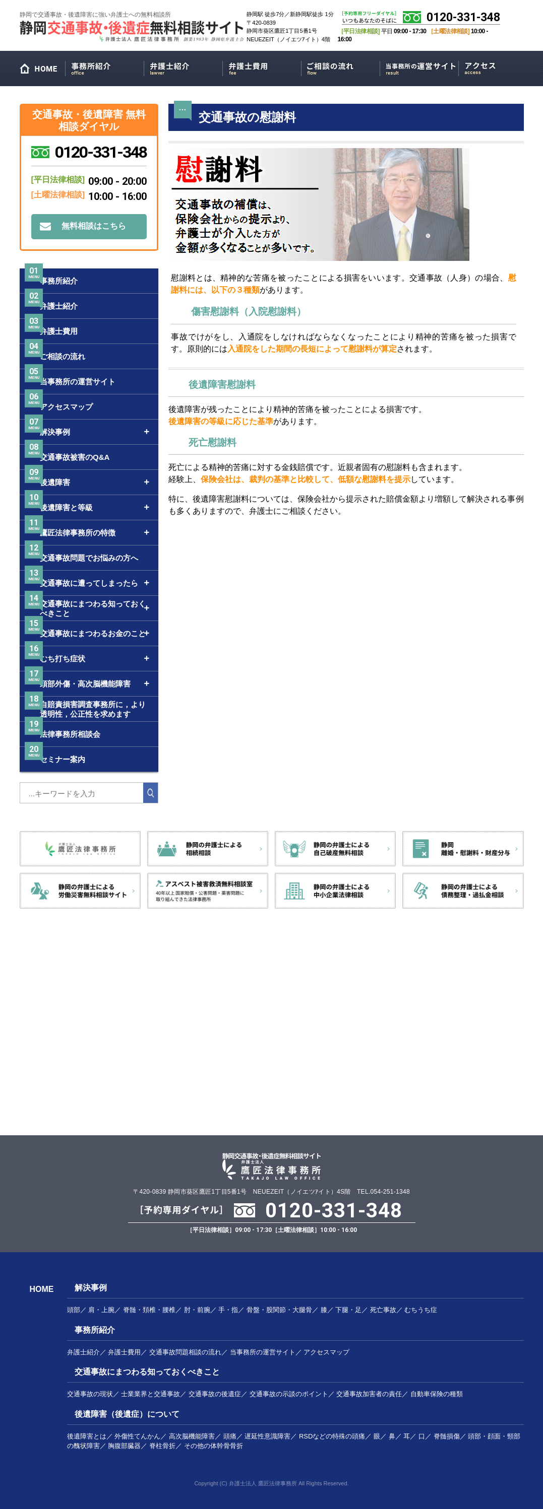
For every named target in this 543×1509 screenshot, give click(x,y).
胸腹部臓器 (124, 1446)
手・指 (228, 1310)
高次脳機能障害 (192, 1436)
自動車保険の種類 (436, 1394)
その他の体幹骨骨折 (213, 1446)
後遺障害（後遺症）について (127, 1414)
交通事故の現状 (90, 1394)
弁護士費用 (261, 67)
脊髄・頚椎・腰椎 (149, 1310)
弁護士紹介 (183, 67)
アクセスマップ (497, 67)
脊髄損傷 (447, 1436)
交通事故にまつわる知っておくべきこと (147, 1371)
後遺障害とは (86, 1436)
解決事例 (91, 1287)
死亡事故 (383, 1310)
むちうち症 (420, 1310)
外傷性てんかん (137, 1436)
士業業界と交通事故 (150, 1394)
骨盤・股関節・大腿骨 (279, 1310)
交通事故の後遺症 (215, 1394)
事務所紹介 (104, 67)
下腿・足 (348, 1310)
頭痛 (229, 1436)
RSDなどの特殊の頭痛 (332, 1436)
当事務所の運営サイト (419, 67)
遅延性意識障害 (267, 1436)
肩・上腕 (101, 1310)
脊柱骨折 (162, 1446)
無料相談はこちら (94, 226)
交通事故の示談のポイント (289, 1394)
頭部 (73, 1310)
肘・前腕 (197, 1310)
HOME (42, 71)
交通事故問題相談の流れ (185, 1352)
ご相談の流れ (340, 67)
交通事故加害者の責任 (369, 1394)
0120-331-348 (463, 17)
